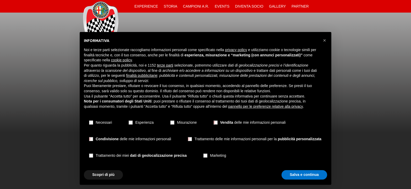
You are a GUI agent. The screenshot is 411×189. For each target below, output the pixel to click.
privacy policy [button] (236, 50)
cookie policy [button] (121, 60)
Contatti (316, 6)
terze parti (165, 65)
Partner (300, 6)
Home (127, 6)
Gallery (277, 6)
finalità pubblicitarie (141, 75)
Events (222, 6)
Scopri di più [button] (103, 174)
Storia (170, 6)
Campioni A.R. (196, 6)
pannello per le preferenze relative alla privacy (265, 106)
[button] (324, 40)
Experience (146, 6)
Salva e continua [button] (304, 174)
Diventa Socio (249, 6)
